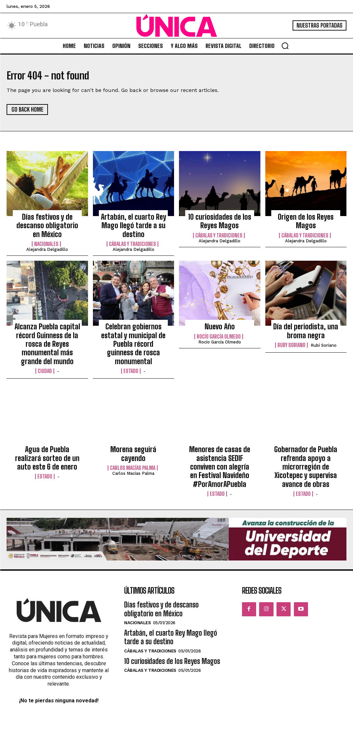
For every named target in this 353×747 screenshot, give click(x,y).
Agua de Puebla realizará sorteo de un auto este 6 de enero (47, 443)
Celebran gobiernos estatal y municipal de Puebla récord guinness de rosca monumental (133, 332)
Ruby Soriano (291, 338)
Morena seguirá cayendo (133, 436)
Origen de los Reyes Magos (306, 216)
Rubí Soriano (324, 338)
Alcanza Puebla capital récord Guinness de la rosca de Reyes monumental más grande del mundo (47, 336)
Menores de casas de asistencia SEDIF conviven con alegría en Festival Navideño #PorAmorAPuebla (220, 451)
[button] (285, 46)
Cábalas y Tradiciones (132, 240)
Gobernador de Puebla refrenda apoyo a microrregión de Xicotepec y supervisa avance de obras (306, 451)
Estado (130, 352)
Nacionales (46, 240)
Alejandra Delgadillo (47, 245)
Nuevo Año (219, 321)
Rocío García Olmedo (219, 331)
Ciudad (45, 359)
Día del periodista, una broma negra (306, 325)
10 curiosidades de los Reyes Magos (220, 220)
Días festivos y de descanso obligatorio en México (47, 223)
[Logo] (176, 25)
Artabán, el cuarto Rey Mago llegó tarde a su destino (133, 223)
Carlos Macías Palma (132, 446)
